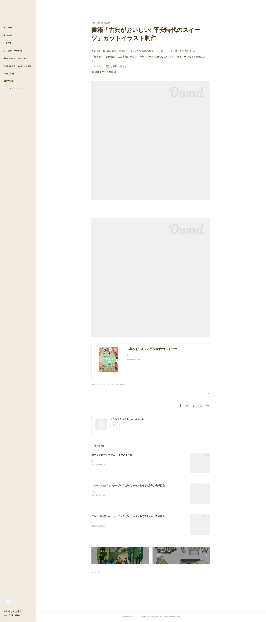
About (8, 35)
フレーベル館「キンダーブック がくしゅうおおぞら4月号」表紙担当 (128, 516)
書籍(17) (94, 384)
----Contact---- (15, 89)
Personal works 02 (17, 65)
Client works (13, 50)
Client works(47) (121, 384)
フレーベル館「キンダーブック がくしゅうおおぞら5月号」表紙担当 (128, 485)
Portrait (9, 73)
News (7, 42)
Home (7, 27)
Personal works (15, 58)
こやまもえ (97, 66)
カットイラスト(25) (106, 384)
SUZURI (8, 81)
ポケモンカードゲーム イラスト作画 (111, 454)
